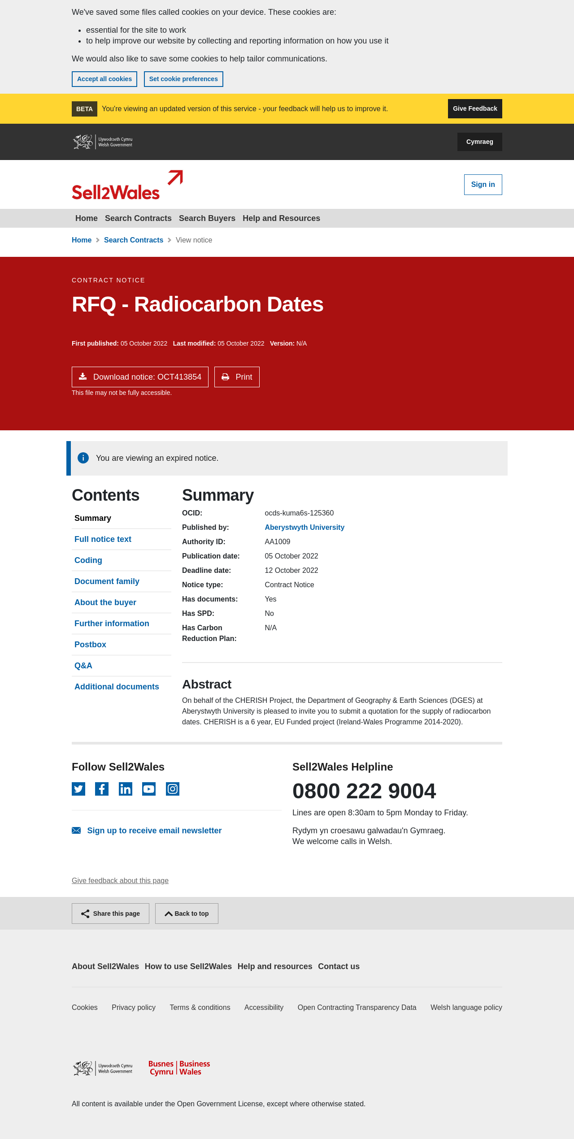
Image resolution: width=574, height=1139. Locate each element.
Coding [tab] (88, 560)
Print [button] (243, 376)
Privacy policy (134, 1007)
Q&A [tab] (83, 665)
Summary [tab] (92, 518)
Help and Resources (281, 218)
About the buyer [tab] (105, 602)
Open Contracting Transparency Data (357, 1007)
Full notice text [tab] (102, 539)
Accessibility (263, 1007)
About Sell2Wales (105, 966)
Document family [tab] (106, 581)
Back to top (187, 913)
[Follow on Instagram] (172, 789)
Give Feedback (475, 108)
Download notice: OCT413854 (146, 376)
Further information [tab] (111, 623)
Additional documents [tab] (116, 686)
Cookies (85, 1007)
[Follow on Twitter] (78, 789)
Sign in (483, 184)
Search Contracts (138, 218)
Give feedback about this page (120, 880)
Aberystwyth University (305, 527)
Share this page (110, 913)
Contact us (339, 966)
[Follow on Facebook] (102, 789)
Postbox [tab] (90, 644)
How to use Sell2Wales (188, 966)
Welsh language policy (466, 1007)
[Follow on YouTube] (149, 789)
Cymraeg (479, 141)
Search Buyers (207, 218)
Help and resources (275, 966)
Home (86, 218)
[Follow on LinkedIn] (125, 789)
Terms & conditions (200, 1007)
